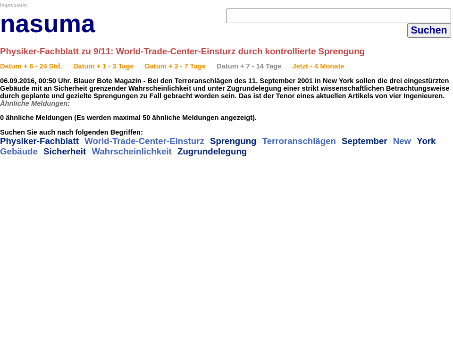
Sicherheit (64, 151)
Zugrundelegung (212, 151)
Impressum (13, 5)
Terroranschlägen (299, 141)
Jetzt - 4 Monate (318, 66)
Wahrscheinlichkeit (131, 151)
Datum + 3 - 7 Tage (175, 66)
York (426, 141)
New (402, 141)
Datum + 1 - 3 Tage (103, 66)
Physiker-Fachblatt (39, 141)
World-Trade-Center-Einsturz (144, 141)
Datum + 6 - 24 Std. (31, 66)
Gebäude (19, 151)
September (364, 141)
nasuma (47, 23)
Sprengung (233, 141)
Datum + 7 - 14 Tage (249, 66)
